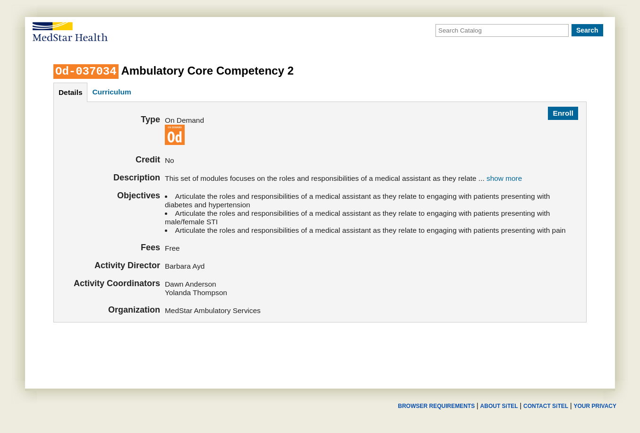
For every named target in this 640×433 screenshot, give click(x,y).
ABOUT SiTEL (499, 406)
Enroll (563, 113)
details (70, 92)
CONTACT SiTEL (545, 406)
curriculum (111, 92)
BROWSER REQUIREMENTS (436, 406)
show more (504, 178)
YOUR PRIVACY (595, 406)
